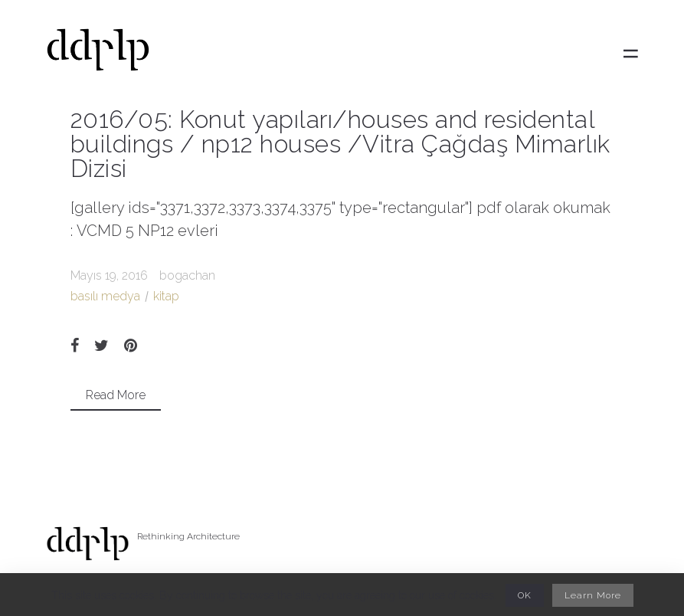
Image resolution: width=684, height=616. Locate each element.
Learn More (593, 595)
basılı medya (105, 296)
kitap (166, 296)
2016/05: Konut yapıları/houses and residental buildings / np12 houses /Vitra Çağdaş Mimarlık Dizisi (340, 143)
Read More (116, 395)
